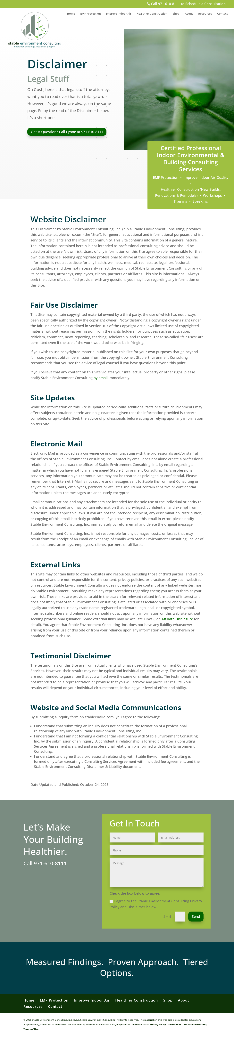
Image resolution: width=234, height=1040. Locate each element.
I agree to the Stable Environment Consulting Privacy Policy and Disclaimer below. (156, 904)
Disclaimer (174, 1024)
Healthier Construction (152, 13)
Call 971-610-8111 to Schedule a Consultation (188, 3)
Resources (205, 13)
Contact (222, 13)
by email (101, 377)
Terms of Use (30, 1029)
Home (71, 13)
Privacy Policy (158, 1024)
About (189, 13)
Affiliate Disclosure (177, 619)
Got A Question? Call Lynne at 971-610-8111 (67, 131)
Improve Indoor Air (118, 13)
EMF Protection (90, 13)
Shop (176, 13)
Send (196, 916)
